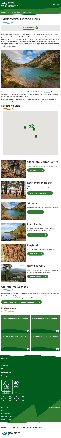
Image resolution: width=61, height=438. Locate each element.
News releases (6, 372)
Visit (8, 12)
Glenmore (34, 170)
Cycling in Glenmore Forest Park (15, 336)
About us (4, 358)
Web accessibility (5, 413)
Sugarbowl (47, 92)
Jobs (2, 362)
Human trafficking (6, 419)
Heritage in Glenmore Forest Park (45, 336)
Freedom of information (7, 416)
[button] (34, 129)
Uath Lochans (35, 276)
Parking (4, 376)
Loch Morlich (35, 235)
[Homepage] (9, 4)
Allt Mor (33, 212)
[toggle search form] (54, 3)
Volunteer (4, 365)
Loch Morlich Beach (38, 193)
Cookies (3, 410)
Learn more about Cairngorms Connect (19, 302)
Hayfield (33, 253)
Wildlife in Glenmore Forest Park (44, 318)
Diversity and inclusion (9, 369)
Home (3, 12)
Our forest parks (15, 12)
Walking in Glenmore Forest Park (15, 318)
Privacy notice (5, 408)
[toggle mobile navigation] (58, 3)
